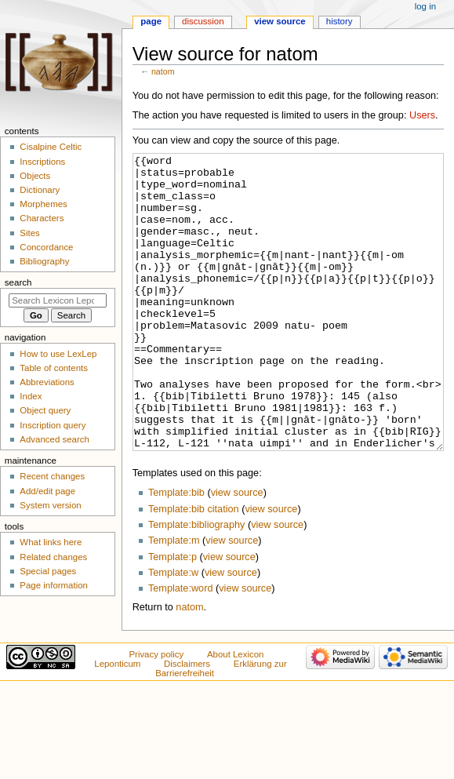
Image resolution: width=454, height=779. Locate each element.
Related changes (53, 557)
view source (237, 551)
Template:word (180, 647)
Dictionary (40, 190)
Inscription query (52, 425)
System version (50, 505)
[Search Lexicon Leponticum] (58, 300)
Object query (45, 410)
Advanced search (54, 439)
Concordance (46, 247)
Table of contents (54, 368)
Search (18, 282)
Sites (29, 233)
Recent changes (52, 476)
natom (163, 71)
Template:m (174, 599)
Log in (425, 6)
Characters (42, 218)
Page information (54, 585)
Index (31, 396)
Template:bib (176, 551)
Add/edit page (47, 491)
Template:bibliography (196, 583)
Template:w (173, 631)
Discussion (202, 21)
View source (280, 21)
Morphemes (43, 204)
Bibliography (44, 261)
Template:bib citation (193, 567)
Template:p (172, 615)
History (339, 21)
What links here (51, 542)
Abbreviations (47, 382)
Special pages (48, 571)
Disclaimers (187, 722)
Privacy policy (156, 713)
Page (151, 21)
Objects (35, 175)
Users (422, 115)
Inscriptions (42, 161)
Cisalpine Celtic (51, 146)
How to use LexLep (58, 354)
